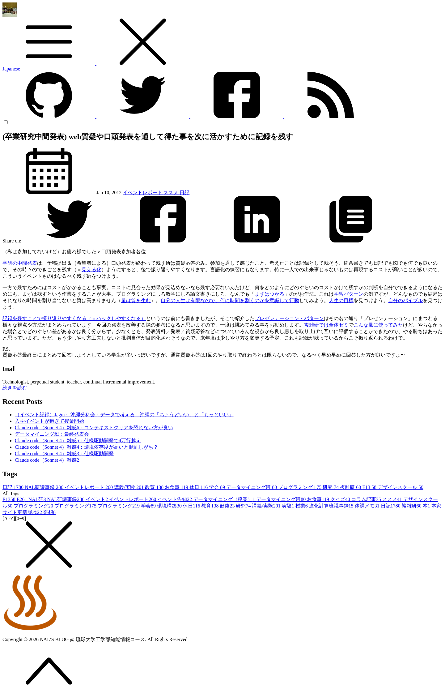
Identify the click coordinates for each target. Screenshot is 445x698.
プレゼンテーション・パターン (289, 318)
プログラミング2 (119, 505)
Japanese (11, 68)
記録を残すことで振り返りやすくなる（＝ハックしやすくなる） (74, 318)
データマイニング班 (252, 487)
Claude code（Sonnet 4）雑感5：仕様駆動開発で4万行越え (78, 440)
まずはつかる (269, 294)
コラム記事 (366, 499)
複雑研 (351, 487)
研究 (331, 487)
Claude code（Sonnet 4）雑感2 (47, 460)
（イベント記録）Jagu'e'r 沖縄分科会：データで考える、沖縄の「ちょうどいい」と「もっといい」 (124, 414)
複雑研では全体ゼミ (326, 325)
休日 (199, 487)
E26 (22, 499)
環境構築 (170, 505)
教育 (155, 487)
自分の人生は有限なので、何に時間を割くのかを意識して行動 (230, 300)
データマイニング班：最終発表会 (52, 434)
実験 (288, 505)
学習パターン (348, 294)
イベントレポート (143, 192)
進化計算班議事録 (332, 505)
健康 (228, 505)
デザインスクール (400, 487)
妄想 (49, 512)
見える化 (91, 269)
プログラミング (34, 505)
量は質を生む (136, 300)
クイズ (340, 499)
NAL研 (37, 499)
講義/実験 (129, 487)
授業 (302, 505)
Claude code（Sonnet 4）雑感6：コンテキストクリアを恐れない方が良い (94, 427)
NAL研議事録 (45, 487)
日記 (184, 192)
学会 (217, 487)
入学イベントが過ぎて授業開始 (49, 421)
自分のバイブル (405, 300)
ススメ (171, 192)
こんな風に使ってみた (378, 325)
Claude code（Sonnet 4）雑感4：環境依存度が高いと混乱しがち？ (86, 447)
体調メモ (368, 505)
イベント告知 (175, 499)
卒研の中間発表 (19, 263)
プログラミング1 (300, 487)
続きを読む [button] (14, 387)
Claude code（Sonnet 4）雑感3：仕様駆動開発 (64, 453)
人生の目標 (341, 300)
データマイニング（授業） (224, 499)
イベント (97, 499)
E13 (370, 487)
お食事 (177, 487)
